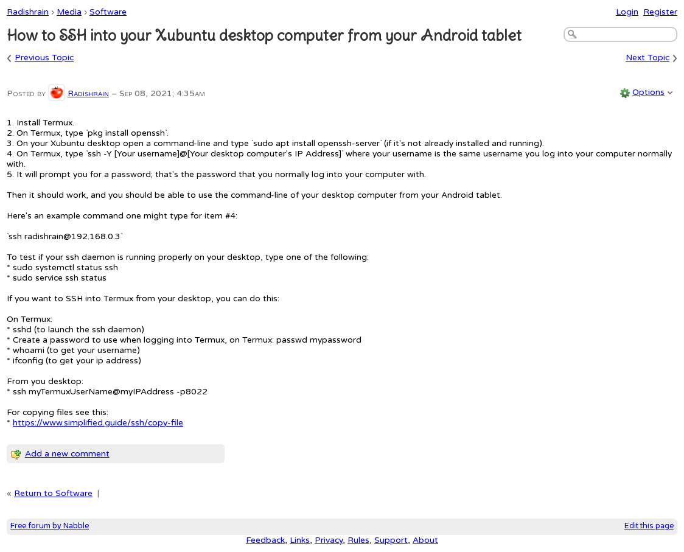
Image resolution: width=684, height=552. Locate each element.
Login (627, 12)
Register (660, 12)
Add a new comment (67, 454)
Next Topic (647, 58)
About (425, 540)
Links (300, 540)
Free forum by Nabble (49, 526)
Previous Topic (44, 58)
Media (69, 12)
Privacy (329, 540)
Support (391, 540)
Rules (358, 540)
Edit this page (649, 526)
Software (108, 12)
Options (648, 92)
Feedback (265, 540)
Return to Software (53, 493)
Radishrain (28, 12)
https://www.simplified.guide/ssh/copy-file (98, 422)
